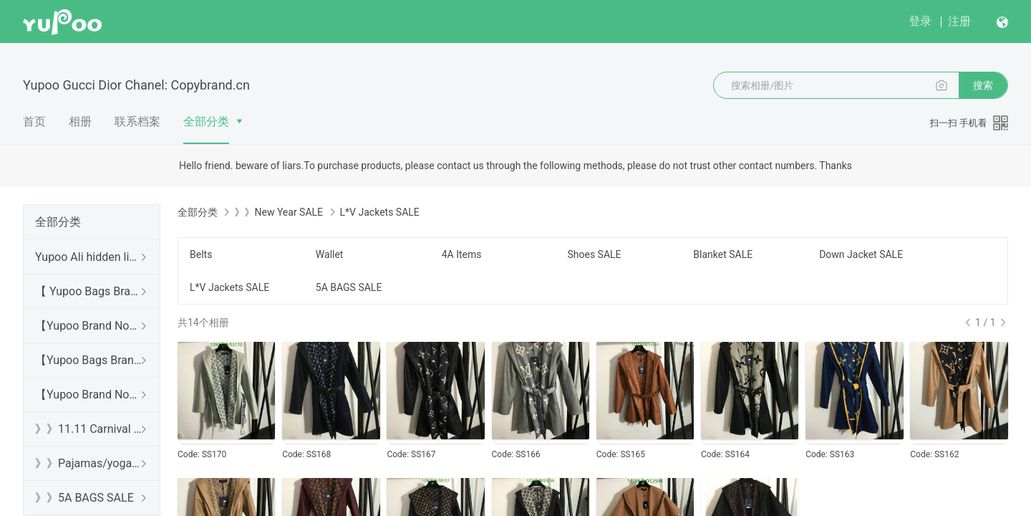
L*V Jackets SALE (229, 287)
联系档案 (137, 121)
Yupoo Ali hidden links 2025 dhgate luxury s (88, 257)
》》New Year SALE (278, 212)
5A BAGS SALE (349, 287)
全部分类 (206, 121)
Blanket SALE (722, 254)
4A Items (462, 254)
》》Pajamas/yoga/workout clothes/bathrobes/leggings (88, 463)
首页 (34, 121)
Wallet (330, 254)
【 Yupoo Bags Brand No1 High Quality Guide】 (88, 291)
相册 (80, 121)
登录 (920, 21)
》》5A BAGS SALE (84, 498)
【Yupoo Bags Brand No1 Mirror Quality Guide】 (88, 360)
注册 (959, 21)
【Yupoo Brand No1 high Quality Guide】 (88, 326)
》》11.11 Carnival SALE (88, 429)
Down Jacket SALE (861, 254)
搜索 (983, 85)
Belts (201, 254)
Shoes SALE (594, 254)
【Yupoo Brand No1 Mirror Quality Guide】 (88, 394)
